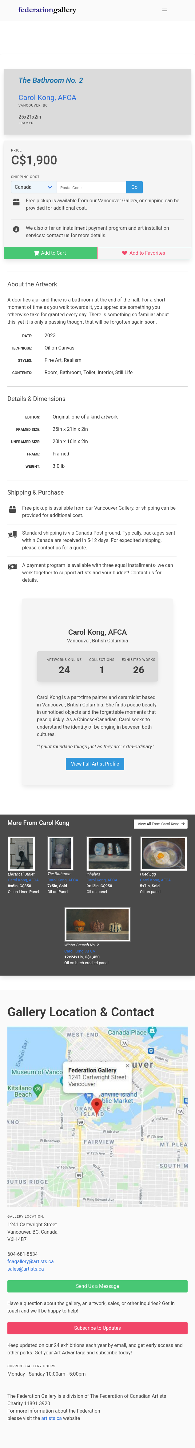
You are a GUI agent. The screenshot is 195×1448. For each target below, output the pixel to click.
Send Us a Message (97, 1286)
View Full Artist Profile (95, 764)
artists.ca (51, 1418)
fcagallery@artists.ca (30, 1261)
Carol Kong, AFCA (47, 97)
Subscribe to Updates (97, 1328)
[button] (165, 10)
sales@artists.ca (25, 1269)
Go (134, 187)
